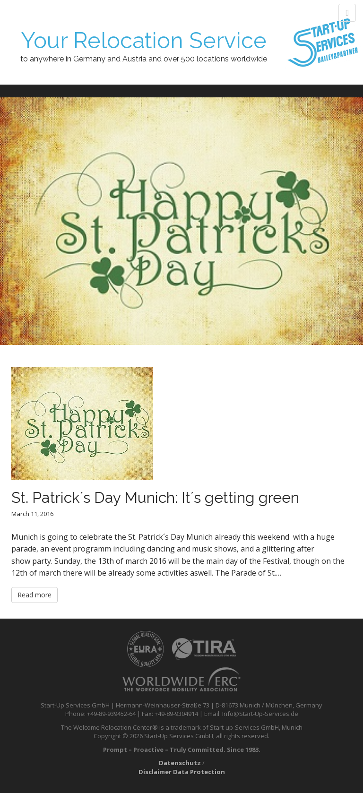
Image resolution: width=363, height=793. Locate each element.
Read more (34, 594)
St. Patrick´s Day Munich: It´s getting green (155, 497)
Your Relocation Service (144, 40)
